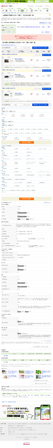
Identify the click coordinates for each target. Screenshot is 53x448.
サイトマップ (31, 437)
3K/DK (14, 116)
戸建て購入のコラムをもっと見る (41, 380)
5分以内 (16, 133)
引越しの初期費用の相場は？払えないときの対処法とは (12, 376)
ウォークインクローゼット (32, 162)
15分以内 (34, 133)
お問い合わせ (27, 437)
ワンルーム (5, 114)
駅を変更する (12, 27)
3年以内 (10, 129)
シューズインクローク (43, 162)
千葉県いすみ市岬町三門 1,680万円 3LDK (9, 54)
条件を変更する (8, 31)
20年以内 (34, 129)
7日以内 (28, 190)
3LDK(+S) (23, 116)
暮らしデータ (26, 396)
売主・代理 (17, 139)
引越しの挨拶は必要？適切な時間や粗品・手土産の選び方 (46, 376)
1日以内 (18, 190)
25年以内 (40, 129)
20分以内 (40, 133)
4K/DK (32, 116)
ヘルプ (24, 437)
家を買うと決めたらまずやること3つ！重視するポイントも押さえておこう (12, 372)
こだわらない (5, 190)
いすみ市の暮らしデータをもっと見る (41, 346)
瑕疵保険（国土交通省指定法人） (21, 179)
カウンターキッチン (6, 158)
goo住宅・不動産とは (11, 423)
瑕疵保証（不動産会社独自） (8, 179)
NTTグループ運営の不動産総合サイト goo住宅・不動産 (9, 3)
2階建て (29, 137)
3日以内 (23, 190)
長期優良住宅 (42, 182)
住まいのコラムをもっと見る (41, 383)
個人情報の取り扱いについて (12, 425)
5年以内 (16, 129)
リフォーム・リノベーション (45, 139)
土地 (29, 395)
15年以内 (28, 129)
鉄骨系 (17, 148)
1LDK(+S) (23, 114)
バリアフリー (30, 171)
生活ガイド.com (49, 340)
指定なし (5, 129)
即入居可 (17, 171)
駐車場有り (5, 137)
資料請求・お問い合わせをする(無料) (40, 47)
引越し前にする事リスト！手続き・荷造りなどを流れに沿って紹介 (29, 376)
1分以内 (10, 133)
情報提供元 (40, 423)
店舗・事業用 (36, 395)
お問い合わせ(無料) (46, 54)
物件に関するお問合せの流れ (34, 423)
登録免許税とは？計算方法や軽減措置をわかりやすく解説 (46, 372)
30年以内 (46, 129)
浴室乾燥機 (42, 163)
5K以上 (4, 117)
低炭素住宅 (29, 182)
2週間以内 (33, 190)
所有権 (4, 171)
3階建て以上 (30, 152)
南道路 (17, 155)
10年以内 (22, 129)
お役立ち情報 (3, 433)
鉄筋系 (4, 148)
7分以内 (22, 133)
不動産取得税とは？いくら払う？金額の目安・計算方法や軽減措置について (29, 372)
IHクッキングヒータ (31, 158)
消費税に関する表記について (21, 425)
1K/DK (14, 114)
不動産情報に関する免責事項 (47, 423)
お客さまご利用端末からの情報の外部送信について (22, 423)
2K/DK (32, 114)
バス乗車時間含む (6, 134)
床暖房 (17, 163)
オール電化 (29, 139)
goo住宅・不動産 (3, 423)
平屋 (4, 152)
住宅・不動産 (48, 395)
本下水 (4, 139)
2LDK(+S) (42, 114)
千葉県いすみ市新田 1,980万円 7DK (8, 88)
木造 (28, 148)
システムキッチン (18, 158)
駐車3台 (29, 168)
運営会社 (35, 437)
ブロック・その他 (43, 148)
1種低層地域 (5, 155)
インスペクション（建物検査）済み (45, 175)
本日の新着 (12, 190)
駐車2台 (17, 137)
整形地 (29, 155)
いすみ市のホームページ (47, 202)
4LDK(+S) (42, 116)
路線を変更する (5, 27)
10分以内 (27, 133)
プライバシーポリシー (19, 437)
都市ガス (41, 137)
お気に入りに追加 (26, 47)
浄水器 (41, 158)
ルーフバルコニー (31, 163)
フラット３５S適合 (19, 182)
